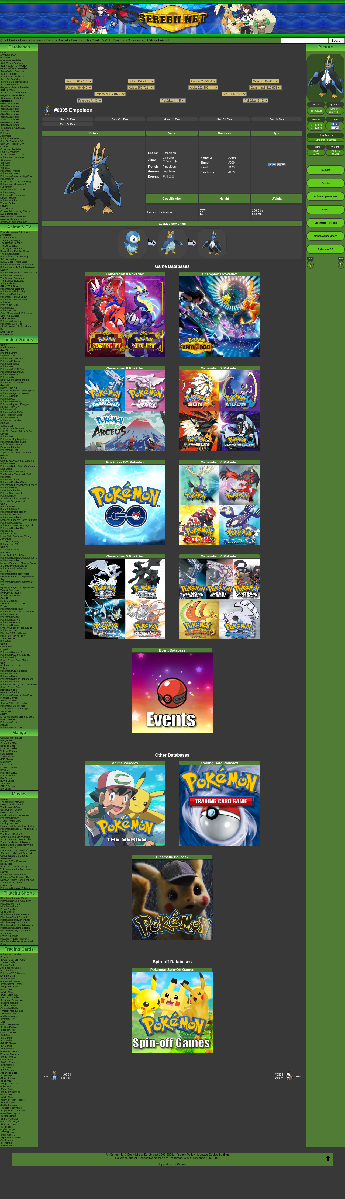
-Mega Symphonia (10, 1091)
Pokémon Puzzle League (13, 671)
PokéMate (5, 641)
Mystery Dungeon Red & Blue (16, 627)
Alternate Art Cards (10, 967)
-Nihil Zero (6, 1081)
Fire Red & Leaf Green (12, 603)
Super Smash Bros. (10, 687)
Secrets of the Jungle (11, 882)
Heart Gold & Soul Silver (13, 555)
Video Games (19, 339)
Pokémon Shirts (9, 200)
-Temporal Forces (9, 1013)
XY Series (5, 783)
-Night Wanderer (9, 1118)
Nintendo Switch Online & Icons (17, 716)
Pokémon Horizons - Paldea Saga (18, 272)
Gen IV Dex (67, 124)
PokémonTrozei (8, 630)
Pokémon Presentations (13, 195)
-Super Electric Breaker (12, 1110)
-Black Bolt (6, 989)
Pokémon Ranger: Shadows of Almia (16, 583)
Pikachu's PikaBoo (10, 906)
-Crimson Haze (8, 1124)
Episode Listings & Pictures (15, 232)
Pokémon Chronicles (11, 275)
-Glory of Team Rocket (12, 1099)
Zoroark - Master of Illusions (15, 842)
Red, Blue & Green (10, 665)
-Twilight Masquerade (11, 1011)
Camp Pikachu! (8, 909)
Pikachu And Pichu (10, 903)
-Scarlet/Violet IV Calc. (12, 154)
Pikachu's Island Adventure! (15, 920)
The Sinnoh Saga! (10, 253)
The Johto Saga (9, 245)
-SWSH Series (8, 1032)
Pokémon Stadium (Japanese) (16, 679)
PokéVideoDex (8, 310)
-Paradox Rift (7, 1019)
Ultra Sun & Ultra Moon (12, 428)
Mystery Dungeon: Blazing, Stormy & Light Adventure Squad (19, 564)
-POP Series (7, 1070)
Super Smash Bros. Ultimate (15, 452)
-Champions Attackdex (12, 127)
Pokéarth (164, 40)
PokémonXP (7, 179)
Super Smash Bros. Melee (14, 660)
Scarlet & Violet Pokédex (108, 40)
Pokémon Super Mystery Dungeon (18, 485)
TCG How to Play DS (11, 541)
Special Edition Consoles (13, 703)
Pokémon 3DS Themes (12, 706)
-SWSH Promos (9, 1062)
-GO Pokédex (7, 90)
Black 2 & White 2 (9, 509)
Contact (49, 40)
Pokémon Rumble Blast (13, 528)
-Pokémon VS (7, 1135)
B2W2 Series (7, 780)
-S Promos (6, 1143)
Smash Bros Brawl (10, 595)
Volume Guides (8, 751)
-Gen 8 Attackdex (9, 122)
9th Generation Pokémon (13, 216)
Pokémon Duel (8, 495)
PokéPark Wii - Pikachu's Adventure (13, 570)
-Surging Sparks (9, 1003)
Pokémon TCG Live (10, 420)
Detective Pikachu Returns (14, 380)
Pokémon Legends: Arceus (14, 393)
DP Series (5, 770)
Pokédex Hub (80, 40)
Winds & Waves (8, 347)
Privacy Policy (185, 1154)
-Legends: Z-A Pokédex (13, 95)
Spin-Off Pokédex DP (11, 141)
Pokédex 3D (6, 530)
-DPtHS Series (8, 1043)
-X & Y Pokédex (8, 73)
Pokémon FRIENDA (11, 727)
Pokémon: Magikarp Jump (14, 439)
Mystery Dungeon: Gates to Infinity (18, 520)
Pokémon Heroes (9, 818)
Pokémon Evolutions (11, 294)
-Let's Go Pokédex (10, 79)
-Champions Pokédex (11, 98)
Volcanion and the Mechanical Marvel (16, 870)
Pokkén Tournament (11, 493)
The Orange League (11, 243)
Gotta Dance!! (7, 911)
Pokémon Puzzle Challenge (15, 654)
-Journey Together (10, 997)
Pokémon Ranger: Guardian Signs (18, 557)
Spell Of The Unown (11, 810)
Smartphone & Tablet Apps (14, 708)
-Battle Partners (8, 1105)
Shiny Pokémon (8, 283)
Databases (19, 47)
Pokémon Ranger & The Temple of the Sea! (18, 830)
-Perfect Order (8, 978)
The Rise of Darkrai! (11, 834)
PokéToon (5, 302)
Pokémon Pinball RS (11, 622)
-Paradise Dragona (10, 1113)
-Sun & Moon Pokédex (12, 76)
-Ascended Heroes (10, 981)
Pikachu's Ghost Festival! (13, 917)
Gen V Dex (277, 119)
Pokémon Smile (8, 409)
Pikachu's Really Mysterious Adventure (15, 932)
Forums (36, 40)
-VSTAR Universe (9, 1132)
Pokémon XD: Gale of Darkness (17, 611)
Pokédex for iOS (9, 544)
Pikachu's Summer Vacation (15, 898)
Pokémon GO (7, 366)
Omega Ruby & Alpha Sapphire (17, 460)
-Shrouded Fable (9, 1008)
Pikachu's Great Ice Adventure (16, 925)
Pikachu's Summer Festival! (15, 914)
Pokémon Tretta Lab (11, 514)
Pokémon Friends (9, 363)
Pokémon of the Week (12, 157)
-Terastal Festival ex (11, 1108)
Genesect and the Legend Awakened (14, 857)
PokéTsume (6, 334)
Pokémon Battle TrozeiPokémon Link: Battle (17, 467)
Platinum (5, 552)
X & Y (3, 458)
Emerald (4, 606)
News (3, 52)
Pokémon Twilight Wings (13, 291)
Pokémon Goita (8, 722)
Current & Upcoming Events (15, 211)
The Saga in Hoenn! (11, 248)
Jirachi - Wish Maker (11, 820)
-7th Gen (5, 168)
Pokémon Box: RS (10, 619)
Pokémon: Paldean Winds (14, 299)
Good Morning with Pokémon (16, 313)
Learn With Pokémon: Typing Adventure (15, 537)
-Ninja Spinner (8, 1078)
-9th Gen (5, 162)
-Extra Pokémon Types (12, 959)
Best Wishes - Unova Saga (14, 256)
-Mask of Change (9, 1121)
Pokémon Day (8, 192)
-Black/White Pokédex (12, 71)
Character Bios (8, 237)
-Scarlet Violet (7, 1029)
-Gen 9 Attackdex (9, 125)
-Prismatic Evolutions (11, 1000)
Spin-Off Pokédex (9, 138)
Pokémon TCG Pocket (12, 382)
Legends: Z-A (7, 355)
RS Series (5, 762)
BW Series (6, 778)
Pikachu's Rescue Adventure (15, 901)
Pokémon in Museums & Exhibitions (13, 185)
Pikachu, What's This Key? (14, 938)
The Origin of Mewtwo (12, 802)
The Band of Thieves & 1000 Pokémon (15, 475)
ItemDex (4, 130)
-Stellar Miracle (8, 1116)
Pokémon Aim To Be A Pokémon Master (17, 268)
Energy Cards (7, 965)
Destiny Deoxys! (9, 823)
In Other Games (9, 697)
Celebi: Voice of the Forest (14, 815)
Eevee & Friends (9, 936)
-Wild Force (6, 1126)
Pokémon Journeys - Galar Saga (18, 264)
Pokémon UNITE (9, 374)
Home (24, 40)
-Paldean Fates (8, 1016)
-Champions (6, 160)
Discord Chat (7, 208)
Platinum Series (8, 772)
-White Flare (6, 992)
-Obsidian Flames (9, 1024)
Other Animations (9, 315)
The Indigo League (10, 240)
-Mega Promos (8, 1056)
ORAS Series (7, 786)
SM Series (6, 789)
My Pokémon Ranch (11, 592)
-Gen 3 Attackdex (9, 109)
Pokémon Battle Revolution (15, 574)
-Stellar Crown (8, 1005)
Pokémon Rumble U (11, 517)
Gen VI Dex (224, 119)
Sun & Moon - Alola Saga (13, 262)
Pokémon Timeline (10, 170)
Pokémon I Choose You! (13, 874)
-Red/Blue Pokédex (10, 60)
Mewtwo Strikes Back (11, 804)
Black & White (7, 506)
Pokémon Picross (9, 487)
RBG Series (6, 754)
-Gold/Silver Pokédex (11, 63)
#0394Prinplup (66, 1076)
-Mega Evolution (9, 986)
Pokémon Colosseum (11, 609)
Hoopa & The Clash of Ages (15, 866)
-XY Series (6, 1038)
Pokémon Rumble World (13, 482)
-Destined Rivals (9, 994)
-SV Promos (6, 1059)
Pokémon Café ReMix (12, 369)
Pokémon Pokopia (10, 361)
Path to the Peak (9, 305)
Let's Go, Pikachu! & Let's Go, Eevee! (16, 432)
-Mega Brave (7, 1089)
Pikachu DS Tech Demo (13, 633)
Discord (63, 40)
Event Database (9, 214)
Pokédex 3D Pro (9, 533)
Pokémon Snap (8, 673)
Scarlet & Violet (8, 353)
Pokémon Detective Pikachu (15, 888)
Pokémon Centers (10, 173)
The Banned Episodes (12, 280)
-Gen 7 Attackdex (9, 119)
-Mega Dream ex (9, 1083)
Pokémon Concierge (11, 321)
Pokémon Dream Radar (13, 512)
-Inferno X (5, 1086)
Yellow (3, 668)
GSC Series (6, 759)
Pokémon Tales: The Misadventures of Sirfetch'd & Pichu (16, 327)
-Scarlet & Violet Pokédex (14, 92)
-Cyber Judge (7, 1129)
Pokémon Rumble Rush (13, 442)
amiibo (4, 714)
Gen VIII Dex (120, 119)
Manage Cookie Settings (213, 1154)
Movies (19, 794)
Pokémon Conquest (11, 522)
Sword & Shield (8, 388)
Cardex (4, 146)
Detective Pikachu (10, 447)
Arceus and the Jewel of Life (15, 839)
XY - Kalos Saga (9, 259)
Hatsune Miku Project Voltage (16, 181)
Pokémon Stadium (10, 681)
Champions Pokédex (141, 40)
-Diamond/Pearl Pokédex (13, 68)
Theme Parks (7, 203)
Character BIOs (8, 743)
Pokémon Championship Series (17, 176)
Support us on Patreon (172, 1164)
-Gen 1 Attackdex (9, 103)
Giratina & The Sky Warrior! (15, 837)
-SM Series (6, 1035)
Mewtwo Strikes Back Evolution (17, 880)
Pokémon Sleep (9, 377)
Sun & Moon (7, 425)
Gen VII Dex (172, 119)
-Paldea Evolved (9, 1027)
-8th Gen (5, 165)
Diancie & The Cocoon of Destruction (13, 862)
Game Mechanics (9, 152)
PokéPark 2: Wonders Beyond (16, 525)
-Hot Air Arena (7, 1102)
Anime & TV (19, 227)
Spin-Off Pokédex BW (12, 144)
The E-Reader (8, 638)
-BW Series (6, 1040)
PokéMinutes (7, 307)
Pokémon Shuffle (9, 479)
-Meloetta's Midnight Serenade (16, 853)
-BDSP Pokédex (9, 84)
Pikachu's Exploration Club (14, 922)
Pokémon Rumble (10, 560)
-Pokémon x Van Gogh (12, 189)
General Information (11, 737)
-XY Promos (6, 1067)
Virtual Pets (6, 711)
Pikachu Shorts (19, 893)
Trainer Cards (7, 962)
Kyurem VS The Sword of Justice (18, 850)
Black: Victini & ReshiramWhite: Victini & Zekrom (17, 846)
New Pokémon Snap (11, 415)
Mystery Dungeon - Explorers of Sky (17, 578)
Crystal (4, 649)
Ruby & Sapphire (9, 601)
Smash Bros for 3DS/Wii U (14, 498)
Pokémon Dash (8, 614)
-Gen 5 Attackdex (9, 114)
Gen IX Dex (67, 119)
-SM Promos (7, 1064)
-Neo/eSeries (7, 1048)
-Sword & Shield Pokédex (14, 82)
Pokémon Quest (9, 450)
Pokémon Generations (12, 288)
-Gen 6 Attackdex (9, 117)
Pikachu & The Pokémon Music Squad (17, 942)
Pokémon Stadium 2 (11, 652)
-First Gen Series (9, 1051)
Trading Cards (19, 949)
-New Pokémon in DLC (12, 219)
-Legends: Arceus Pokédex (14, 87)
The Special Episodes (12, 278)
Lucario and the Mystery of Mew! (17, 826)
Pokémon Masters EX (12, 371)
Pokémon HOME (9, 396)
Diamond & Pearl (9, 549)
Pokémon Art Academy (12, 471)
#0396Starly (279, 1076)
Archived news (8, 55)
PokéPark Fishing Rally (12, 636)
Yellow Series (7, 756)
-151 (2, 1021)
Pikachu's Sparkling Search (15, 928)
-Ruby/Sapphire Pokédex (13, 65)
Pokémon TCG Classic (12, 973)
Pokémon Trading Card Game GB (18, 684)
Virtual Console (8, 700)
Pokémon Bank (8, 463)
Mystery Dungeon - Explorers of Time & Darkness (17, 588)
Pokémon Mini (8, 657)
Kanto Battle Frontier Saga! (15, 251)
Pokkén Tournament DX (13, 444)
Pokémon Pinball (9, 676)
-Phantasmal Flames (11, 984)
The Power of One (10, 807)
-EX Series (6, 1046)
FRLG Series (7, 764)
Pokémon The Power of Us (14, 877)
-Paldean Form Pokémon (13, 222)
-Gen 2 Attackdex (9, 106)
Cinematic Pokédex (10, 149)
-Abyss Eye (6, 1075)
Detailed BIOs (7, 745)
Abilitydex (5, 135)
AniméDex (6, 235)
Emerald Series (8, 767)
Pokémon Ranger (9, 625)
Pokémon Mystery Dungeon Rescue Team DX (15, 405)
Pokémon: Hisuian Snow (13, 297)
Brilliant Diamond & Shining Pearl (18, 390)
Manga (19, 732)
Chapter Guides (8, 748)
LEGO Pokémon (9, 197)
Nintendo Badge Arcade (13, 501)
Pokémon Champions (11, 358)
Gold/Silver (6, 646)
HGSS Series (7, 775)
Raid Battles (6, 970)
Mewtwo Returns (9, 812)
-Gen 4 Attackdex (9, 111)
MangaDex (6, 740)
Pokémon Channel (10, 617)
